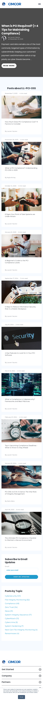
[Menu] (39, 4)
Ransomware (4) (12, 633)
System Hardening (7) (14, 626)
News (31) (9, 611)
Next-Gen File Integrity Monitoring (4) (21, 630)
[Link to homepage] (11, 4)
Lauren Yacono (15, 37)
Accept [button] (21, 697)
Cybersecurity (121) (13, 596)
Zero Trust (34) (11, 607)
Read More (9, 65)
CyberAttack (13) (12, 618)
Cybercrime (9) (11, 622)
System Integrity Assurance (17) (18, 615)
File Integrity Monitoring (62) (17, 600)
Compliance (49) (12, 603)
